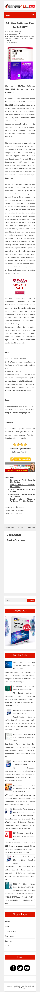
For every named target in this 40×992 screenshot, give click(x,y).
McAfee (10, 37)
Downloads (9, 936)
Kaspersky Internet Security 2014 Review (22, 495)
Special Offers (10, 931)
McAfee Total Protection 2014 (17, 133)
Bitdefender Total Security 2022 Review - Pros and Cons (24, 737)
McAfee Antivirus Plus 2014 (23, 37)
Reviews (8, 40)
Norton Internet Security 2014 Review (22, 486)
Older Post (31, 527)
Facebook (20, 507)
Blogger (23, 988)
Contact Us (9, 946)
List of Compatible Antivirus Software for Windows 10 (24, 665)
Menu (20, 15)
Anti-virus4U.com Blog (25, 986)
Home (20, 527)
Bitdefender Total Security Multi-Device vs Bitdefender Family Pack (24, 812)
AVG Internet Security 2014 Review (22, 490)
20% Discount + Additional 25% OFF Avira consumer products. (24, 836)
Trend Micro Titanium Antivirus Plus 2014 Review (22, 500)
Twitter (10, 510)
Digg (19, 513)
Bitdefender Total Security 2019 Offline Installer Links (24, 860)
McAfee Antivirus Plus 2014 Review (20, 25)
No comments (12, 42)
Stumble (10, 513)
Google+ (20, 510)
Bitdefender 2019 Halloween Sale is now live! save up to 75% (24, 788)
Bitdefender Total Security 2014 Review (22, 481)
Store (7, 926)
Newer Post (9, 527)
